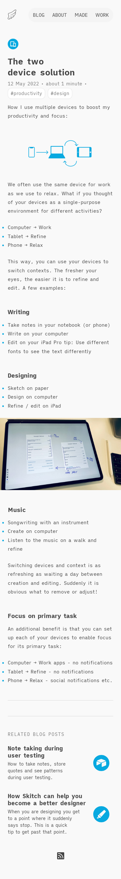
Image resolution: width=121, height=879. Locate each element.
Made (81, 15)
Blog (39, 15)
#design (60, 93)
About (59, 15)
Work (102, 15)
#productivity (26, 93)
